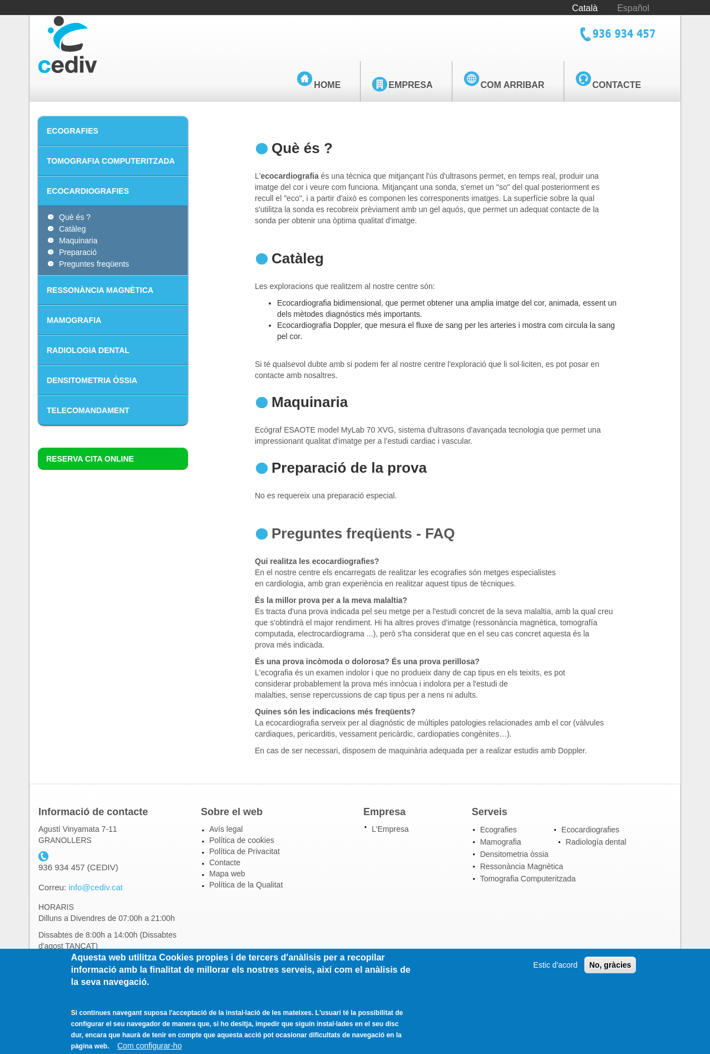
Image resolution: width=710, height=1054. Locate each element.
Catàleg (72, 228)
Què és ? (75, 217)
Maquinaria (78, 240)
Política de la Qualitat (246, 884)
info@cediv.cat (95, 887)
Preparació (78, 252)
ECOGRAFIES (72, 130)
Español (633, 8)
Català (585, 8)
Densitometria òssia (514, 854)
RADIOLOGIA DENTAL (88, 350)
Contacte (616, 85)
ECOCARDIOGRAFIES (88, 191)
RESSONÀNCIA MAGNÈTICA (100, 290)
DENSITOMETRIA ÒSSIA (92, 380)
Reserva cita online (90, 458)
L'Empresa (390, 829)
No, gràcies (610, 971)
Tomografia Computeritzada (528, 878)
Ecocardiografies (590, 829)
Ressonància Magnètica (521, 866)
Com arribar (512, 85)
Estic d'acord (555, 971)
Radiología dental (596, 841)
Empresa (410, 85)
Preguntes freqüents (94, 263)
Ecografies (498, 829)
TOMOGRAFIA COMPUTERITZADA (111, 160)
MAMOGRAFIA (74, 320)
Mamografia (500, 841)
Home (327, 85)
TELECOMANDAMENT (88, 410)
